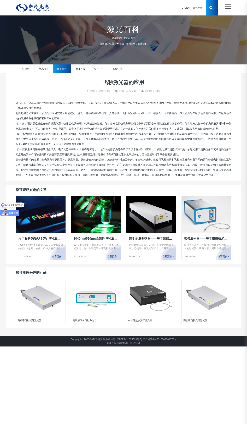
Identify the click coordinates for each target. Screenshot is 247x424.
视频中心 (117, 68)
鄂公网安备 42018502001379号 (160, 339)
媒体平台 (198, 7)
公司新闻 (25, 68)
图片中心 (99, 68)
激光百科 (142, 43)
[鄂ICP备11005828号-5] (129, 339)
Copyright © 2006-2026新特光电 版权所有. (93, 339)
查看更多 (57, 256)
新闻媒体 (131, 43)
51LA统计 (135, 343)
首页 (121, 43)
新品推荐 (44, 68)
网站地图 (123, 343)
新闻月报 (80, 68)
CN (183, 7)
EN (187, 7)
